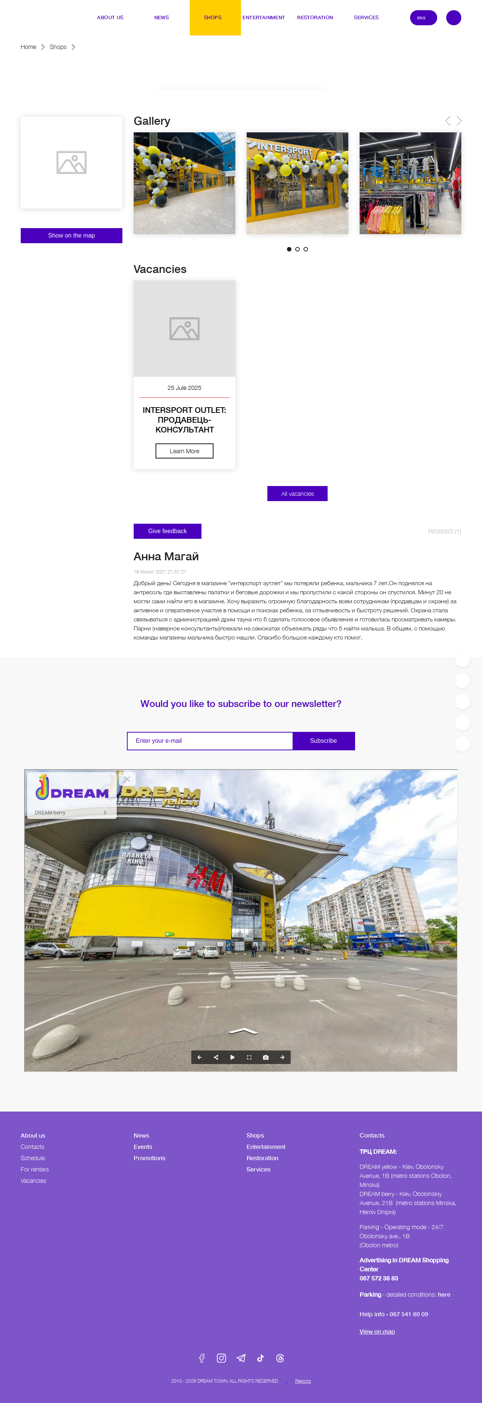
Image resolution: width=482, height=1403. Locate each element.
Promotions (149, 1157)
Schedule (33, 1158)
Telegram (241, 1358)
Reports (303, 1381)
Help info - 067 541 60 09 (394, 1313)
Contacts (32, 1146)
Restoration (262, 1157)
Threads (280, 1358)
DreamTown (36, 12)
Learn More (184, 451)
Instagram (221, 1358)
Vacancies (33, 1180)
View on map (377, 1331)
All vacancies (297, 493)
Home (28, 46)
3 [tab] (306, 249)
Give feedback (167, 531)
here (444, 1294)
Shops (58, 46)
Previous (447, 121)
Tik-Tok (260, 1358)
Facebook (201, 1358)
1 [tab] (289, 249)
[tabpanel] (184, 183)
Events (143, 1146)
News (141, 1135)
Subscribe (323, 741)
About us (33, 1135)
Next (458, 121)
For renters (35, 1169)
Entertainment (266, 1146)
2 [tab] (297, 249)
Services (258, 1169)
